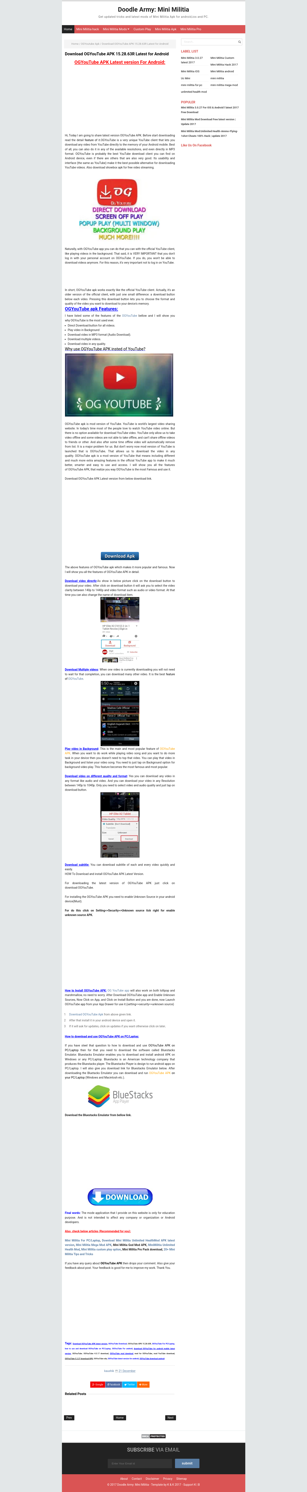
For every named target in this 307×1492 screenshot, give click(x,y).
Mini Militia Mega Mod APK (93, 1245)
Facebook (113, 1384)
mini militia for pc (191, 85)
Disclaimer (152, 1478)
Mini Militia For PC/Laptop (82, 1240)
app (126, 990)
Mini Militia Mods (116, 29)
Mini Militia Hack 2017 (224, 64)
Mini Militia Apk (165, 29)
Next (171, 1417)
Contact (137, 1478)
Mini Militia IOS (190, 71)
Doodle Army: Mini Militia (133, 1484)
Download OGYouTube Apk (86, 1014)
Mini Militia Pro (190, 29)
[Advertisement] (120, 100)
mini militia (217, 78)
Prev (69, 1417)
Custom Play (142, 29)
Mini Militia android (222, 71)
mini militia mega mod (224, 85)
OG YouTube (115, 990)
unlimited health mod (194, 91)
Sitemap (181, 1478)
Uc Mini (185, 78)
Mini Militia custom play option (101, 1249)
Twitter (129, 1384)
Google (97, 1384)
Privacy (167, 1478)
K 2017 (176, 1484)
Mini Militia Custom (222, 57)
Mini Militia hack (87, 29)
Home (68, 29)
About (124, 1478)
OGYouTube (129, 315)
